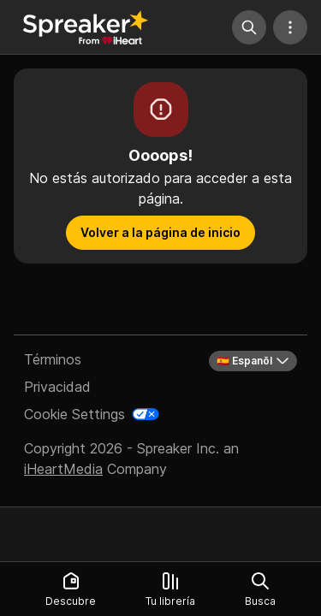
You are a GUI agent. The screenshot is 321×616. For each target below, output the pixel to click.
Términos (52, 359)
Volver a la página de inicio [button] (160, 232)
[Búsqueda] (249, 27)
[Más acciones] (290, 27)
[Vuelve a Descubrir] (86, 27)
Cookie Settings (74, 414)
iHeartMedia (63, 468)
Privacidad (57, 386)
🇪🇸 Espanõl (253, 361)
